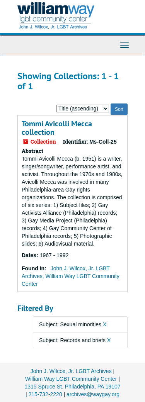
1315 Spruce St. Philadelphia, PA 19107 (72, 386)
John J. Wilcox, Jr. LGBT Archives (71, 371)
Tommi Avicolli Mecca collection (57, 128)
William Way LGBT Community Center (71, 379)
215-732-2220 (45, 394)
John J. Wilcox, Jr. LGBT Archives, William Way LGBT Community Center (70, 276)
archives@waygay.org (93, 394)
